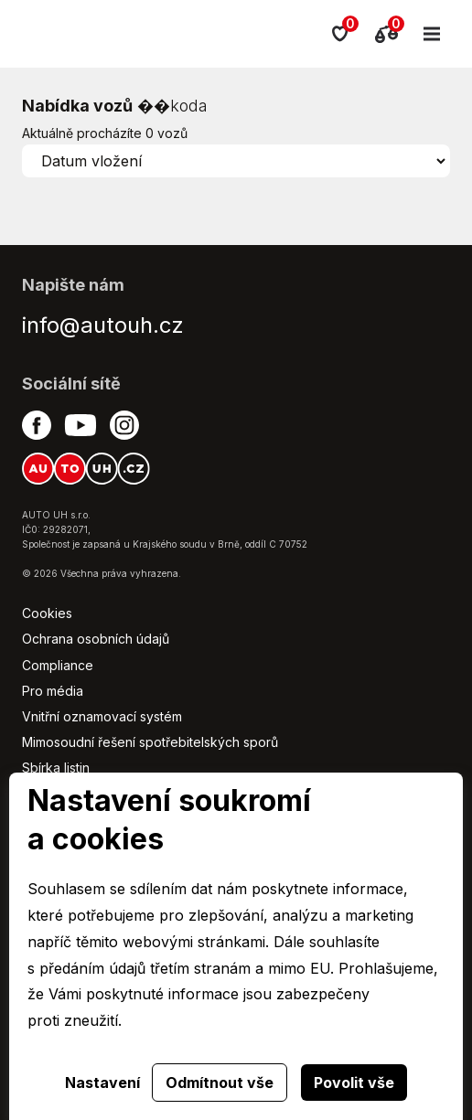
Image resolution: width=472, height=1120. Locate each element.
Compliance (57, 665)
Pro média (52, 691)
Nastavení (102, 1082)
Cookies (47, 613)
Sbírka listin (56, 767)
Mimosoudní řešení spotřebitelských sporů (150, 742)
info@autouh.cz (103, 325)
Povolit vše (354, 1082)
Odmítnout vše (220, 1082)
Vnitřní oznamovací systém (102, 716)
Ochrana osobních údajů (95, 638)
